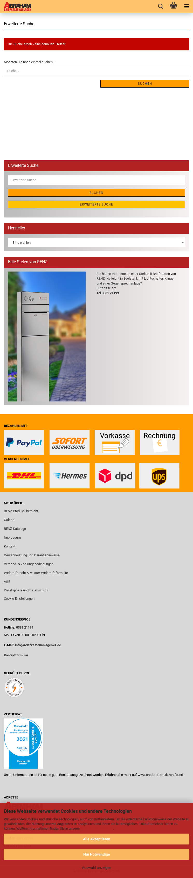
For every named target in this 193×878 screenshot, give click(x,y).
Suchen (145, 83)
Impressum (12, 537)
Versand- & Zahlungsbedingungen (28, 564)
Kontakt (9, 546)
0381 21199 (24, 627)
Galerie (9, 520)
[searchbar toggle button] (160, 6)
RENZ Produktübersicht (21, 511)
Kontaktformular (16, 655)
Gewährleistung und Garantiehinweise (32, 555)
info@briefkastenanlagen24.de (38, 645)
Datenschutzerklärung (97, 828)
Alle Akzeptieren (96, 839)
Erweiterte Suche (96, 204)
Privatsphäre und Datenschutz (26, 590)
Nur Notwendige (96, 854)
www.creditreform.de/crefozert (160, 775)
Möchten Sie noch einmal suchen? (29, 62)
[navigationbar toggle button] (186, 6)
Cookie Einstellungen (19, 598)
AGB (7, 582)
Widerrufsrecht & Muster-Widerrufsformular (36, 573)
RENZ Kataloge (15, 529)
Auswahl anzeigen (96, 868)
